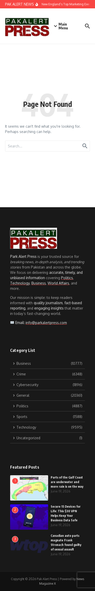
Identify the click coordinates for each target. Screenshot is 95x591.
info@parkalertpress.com (46, 322)
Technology (20, 283)
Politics (67, 278)
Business (38, 283)
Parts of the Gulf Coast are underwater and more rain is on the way (67, 481)
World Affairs (58, 283)
